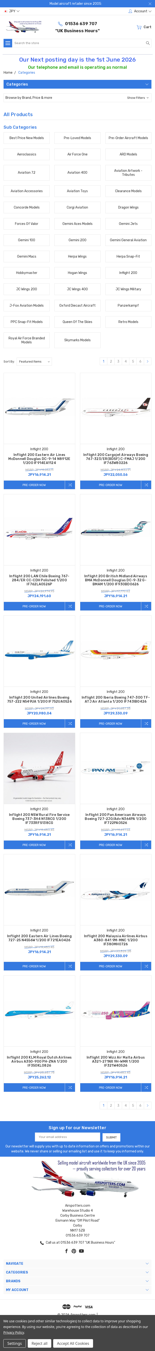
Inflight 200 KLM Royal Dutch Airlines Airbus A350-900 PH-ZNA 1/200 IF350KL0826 (39, 1062)
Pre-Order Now (33, 485)
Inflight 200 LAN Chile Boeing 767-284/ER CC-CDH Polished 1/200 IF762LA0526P (39, 580)
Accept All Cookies (73, 1343)
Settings (14, 1343)
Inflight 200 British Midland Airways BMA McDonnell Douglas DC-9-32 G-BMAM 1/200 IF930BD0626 (115, 580)
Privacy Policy (13, 1332)
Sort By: (9, 361)
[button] (77, 97)
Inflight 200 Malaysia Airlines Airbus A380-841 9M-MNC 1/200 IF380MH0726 (115, 941)
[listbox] (34, 362)
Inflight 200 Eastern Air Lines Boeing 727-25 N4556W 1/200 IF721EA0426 (39, 939)
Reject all (39, 1343)
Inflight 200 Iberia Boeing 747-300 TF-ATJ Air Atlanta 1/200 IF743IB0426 (116, 700)
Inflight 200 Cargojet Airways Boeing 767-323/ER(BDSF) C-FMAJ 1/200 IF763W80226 (115, 459)
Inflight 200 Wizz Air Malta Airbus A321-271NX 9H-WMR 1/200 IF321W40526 (116, 1062)
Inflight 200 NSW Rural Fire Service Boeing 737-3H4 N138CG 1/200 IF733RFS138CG (39, 819)
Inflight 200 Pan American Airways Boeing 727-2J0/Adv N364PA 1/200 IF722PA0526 (115, 819)
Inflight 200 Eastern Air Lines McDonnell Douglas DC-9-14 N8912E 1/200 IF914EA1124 (39, 459)
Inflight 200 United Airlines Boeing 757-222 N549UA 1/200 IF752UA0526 (39, 700)
